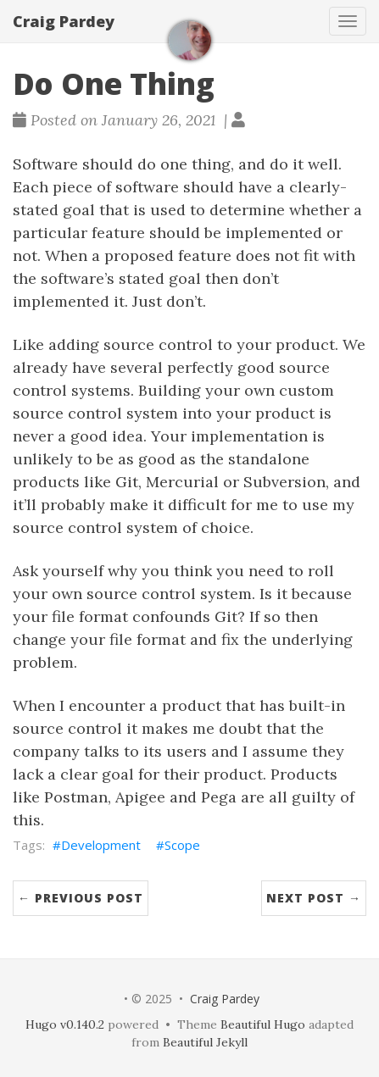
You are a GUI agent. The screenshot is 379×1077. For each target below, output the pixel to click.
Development (101, 844)
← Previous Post (80, 898)
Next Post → (313, 898)
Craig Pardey (63, 21)
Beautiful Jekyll (205, 1042)
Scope (182, 844)
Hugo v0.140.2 (64, 1024)
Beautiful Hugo (262, 1024)
